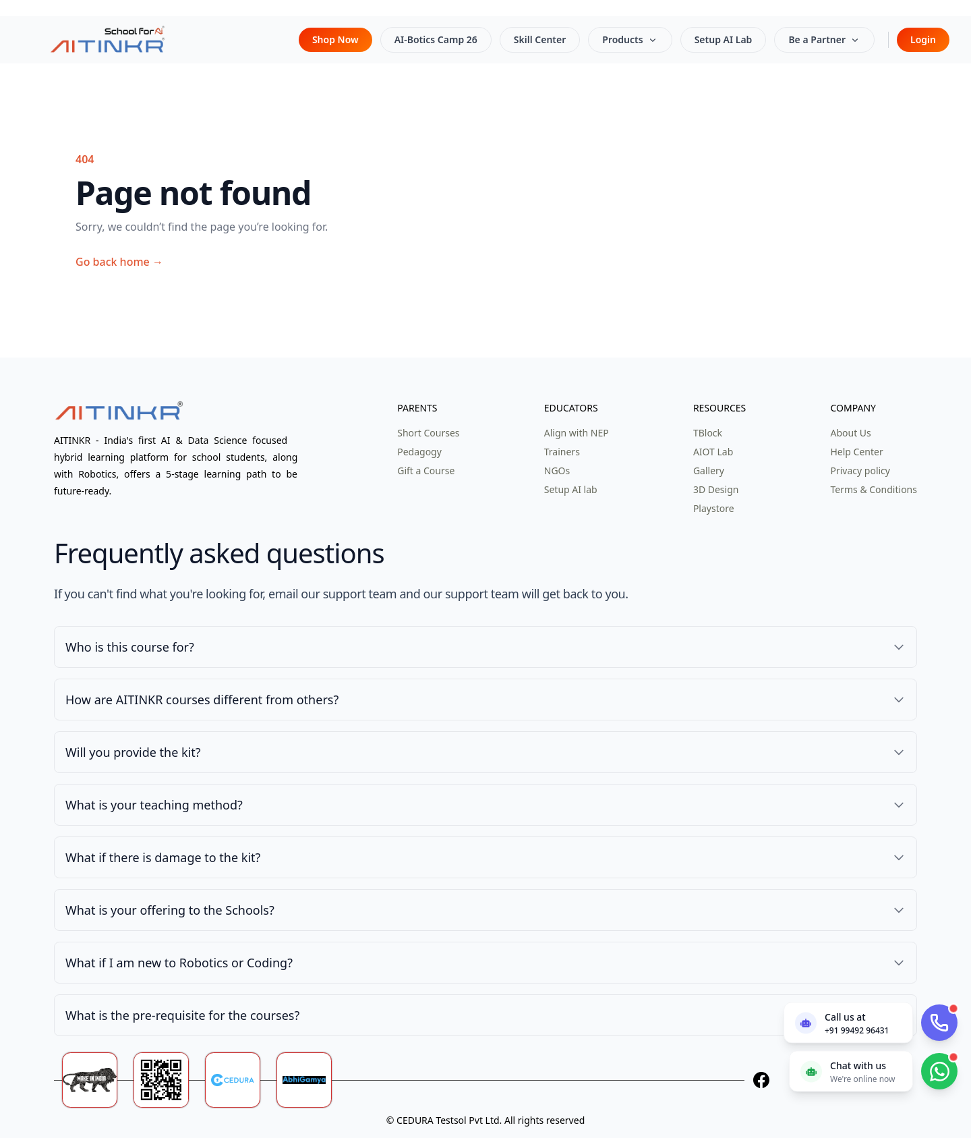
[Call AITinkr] (939, 1022)
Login (923, 39)
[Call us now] (848, 1022)
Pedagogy (419, 451)
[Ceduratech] (240, 1080)
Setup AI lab (570, 489)
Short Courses (428, 432)
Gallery (708, 470)
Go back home (119, 261)
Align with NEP (576, 432)
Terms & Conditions (873, 489)
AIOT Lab (713, 451)
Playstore (713, 508)
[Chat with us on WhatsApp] (851, 1070)
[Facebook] (761, 1080)
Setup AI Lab (724, 39)
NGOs (557, 470)
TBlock (707, 432)
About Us (850, 432)
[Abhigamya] (312, 1080)
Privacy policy (860, 470)
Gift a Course (425, 470)
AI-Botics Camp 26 (435, 39)
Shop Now (335, 39)
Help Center (856, 451)
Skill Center (540, 39)
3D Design (716, 489)
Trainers (562, 451)
